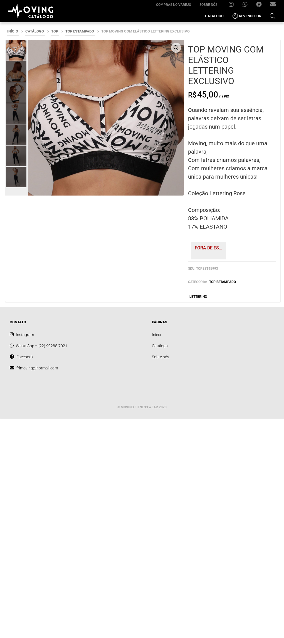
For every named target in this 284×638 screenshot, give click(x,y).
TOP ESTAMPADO (79, 31)
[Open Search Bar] (272, 16)
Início (12, 31)
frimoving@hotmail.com (275, 6)
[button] (176, 48)
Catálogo (214, 16)
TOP (54, 31)
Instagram (233, 6)
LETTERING (198, 297)
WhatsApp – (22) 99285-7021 (247, 6)
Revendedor (246, 16)
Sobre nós (208, 5)
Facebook (261, 6)
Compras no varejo (173, 5)
